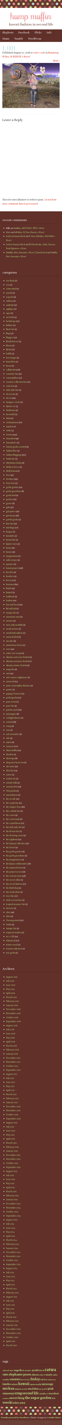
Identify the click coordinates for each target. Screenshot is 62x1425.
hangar (9, 531)
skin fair (9, 770)
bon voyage (11, 357)
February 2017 (12, 1098)
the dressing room (14, 835)
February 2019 (12, 1001)
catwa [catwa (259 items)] (50, 1369)
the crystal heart (13, 823)
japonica (9, 564)
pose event (11, 701)
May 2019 (10, 989)
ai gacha (9, 296)
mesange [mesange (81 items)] (47, 1384)
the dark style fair (14, 827)
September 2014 (13, 1215)
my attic (9, 641)
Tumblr (18, 38)
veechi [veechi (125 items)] (8, 1402)
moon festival (12, 636)
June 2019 (10, 985)
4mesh (9, 292)
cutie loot (10, 386)
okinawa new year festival (17, 657)
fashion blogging (13, 454)
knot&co (10, 576)
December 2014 (13, 1203)
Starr (8, 232)
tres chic (10, 895)
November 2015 (13, 1159)
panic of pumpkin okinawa (18, 685)
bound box (10, 361)
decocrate (10, 394)
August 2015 (11, 1171)
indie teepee (11, 560)
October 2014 (12, 1211)
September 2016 (13, 1118)
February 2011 (12, 1321)
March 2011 (11, 1317)
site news (10, 766)
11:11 (8, 284)
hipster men (11, 543)
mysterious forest (14, 645)
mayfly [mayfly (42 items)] (38, 1384)
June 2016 (10, 1130)
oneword (10, 681)
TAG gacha (11, 790)
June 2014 (10, 1227)
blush (8, 349)
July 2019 (10, 980)
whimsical (10, 940)
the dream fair (12, 831)
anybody (9, 305)
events (9, 434)
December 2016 (13, 1106)
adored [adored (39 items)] (6, 1370)
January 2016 (12, 1150)
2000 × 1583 (39, 52)
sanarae (9, 746)
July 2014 (10, 1223)
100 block (10, 280)
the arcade (11, 798)
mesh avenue (12, 628)
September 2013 (13, 1264)
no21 (8, 649)
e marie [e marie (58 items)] (48, 1374)
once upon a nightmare (16, 677)
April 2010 (10, 1341)
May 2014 (10, 1231)
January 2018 (12, 1053)
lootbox (9, 600)
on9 (8, 673)
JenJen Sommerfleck (15, 236)
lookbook (10, 596)
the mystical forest (14, 867)
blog (8, 333)
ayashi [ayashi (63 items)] (35, 1370)
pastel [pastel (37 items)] (44, 1389)
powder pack (12, 709)
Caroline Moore (54, 1417)
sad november (12, 734)
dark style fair (12, 389)
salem (8, 742)
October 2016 (12, 1114)
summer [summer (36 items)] (6, 1398)
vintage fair (11, 928)
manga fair (11, 612)
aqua (8, 313)
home (8, 547)
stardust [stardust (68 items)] (54, 1393)
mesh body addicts (14, 632)
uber (8, 912)
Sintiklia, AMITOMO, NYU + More (28, 228)
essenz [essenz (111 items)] (15, 1379)
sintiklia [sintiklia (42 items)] (42, 1393)
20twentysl (11, 288)
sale (8, 738)
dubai (8, 418)
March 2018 (11, 1045)
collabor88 (10, 369)
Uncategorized (13, 920)
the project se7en (14, 871)
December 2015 (13, 1155)
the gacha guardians (15, 855)
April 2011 (10, 1312)
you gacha (10, 952)
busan (8, 365)
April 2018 (10, 1041)
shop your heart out (15, 762)
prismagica (11, 713)
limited (9, 592)
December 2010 (13, 1329)
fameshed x (11, 442)
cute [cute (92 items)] (5, 1374)
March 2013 (11, 1288)
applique (10, 308)
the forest (10, 847)
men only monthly (14, 624)
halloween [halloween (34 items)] (52, 1379)
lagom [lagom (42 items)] (32, 1384)
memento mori (13, 616)
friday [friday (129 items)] (35, 1379)
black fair (10, 329)
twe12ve (9, 908)
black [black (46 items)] (41, 1370)
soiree (9, 774)
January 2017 (12, 1102)
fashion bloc (11, 450)
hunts (8, 551)
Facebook (24, 32)
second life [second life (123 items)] (30, 1393)
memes (9, 620)
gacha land (11, 495)
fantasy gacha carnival (16, 446)
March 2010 (11, 1345)
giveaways (10, 515)
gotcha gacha (12, 519)
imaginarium (12, 556)
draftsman (10, 410)
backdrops (10, 321)
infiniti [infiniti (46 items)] (14, 1384)
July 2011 (10, 1300)
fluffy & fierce (12, 467)
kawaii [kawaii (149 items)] (23, 1383)
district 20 (10, 406)
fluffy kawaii (11, 470)
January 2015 (12, 1199)
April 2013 (10, 1284)
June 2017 (10, 1082)
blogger (9, 337)
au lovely (10, 317)
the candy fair (12, 802)
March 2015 (11, 1191)
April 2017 (10, 1090)
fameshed (10, 438)
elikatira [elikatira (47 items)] (35, 1374)
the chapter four (13, 806)
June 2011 (10, 1304)
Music (6, 38)
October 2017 (12, 1066)
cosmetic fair (12, 373)
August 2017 (11, 1074)
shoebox (9, 754)
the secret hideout (14, 883)
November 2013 (13, 1256)
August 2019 (11, 976)
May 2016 (10, 1134)
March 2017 (11, 1094)
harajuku (10, 535)
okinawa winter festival (16, 665)
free (8, 475)
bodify (8, 353)
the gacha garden (14, 851)
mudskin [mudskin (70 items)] (33, 1389)
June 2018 (10, 1033)
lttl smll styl (11, 608)
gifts (8, 507)
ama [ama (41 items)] (11, 1370)
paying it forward (14, 693)
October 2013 (12, 1260)
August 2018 (11, 1025)
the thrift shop (12, 887)
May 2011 (10, 1308)
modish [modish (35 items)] (24, 1389)
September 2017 (13, 1069)
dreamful (10, 414)
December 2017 (13, 1057)
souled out (11, 778)
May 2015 (10, 1183)
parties (9, 689)
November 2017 (13, 1061)
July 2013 (10, 1272)
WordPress (34, 38)
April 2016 (10, 1138)
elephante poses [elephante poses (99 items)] (20, 1374)
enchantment (12, 422)
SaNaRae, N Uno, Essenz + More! (29, 232)
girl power (11, 511)
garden (9, 499)
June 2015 (10, 1179)
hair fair (9, 523)
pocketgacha (12, 697)
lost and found (12, 604)
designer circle (13, 402)
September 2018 (13, 1021)
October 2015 (12, 1163)
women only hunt (14, 948)
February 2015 (12, 1195)
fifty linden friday (13, 462)
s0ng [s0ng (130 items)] (18, 1393)
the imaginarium (13, 859)
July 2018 (10, 1029)
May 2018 (10, 1037)
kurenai (9, 580)
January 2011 (12, 1325)
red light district (13, 717)
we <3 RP (10, 936)
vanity (8, 924)
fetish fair (10, 458)
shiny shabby (11, 750)
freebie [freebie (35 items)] (27, 1379)
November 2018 (13, 1013)
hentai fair (10, 539)
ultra (8, 916)
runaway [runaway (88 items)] (8, 1393)
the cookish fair (13, 811)
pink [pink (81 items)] (50, 1389)
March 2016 (11, 1142)
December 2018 (13, 1009)
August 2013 (11, 1268)
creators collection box (16, 381)
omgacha (10, 669)
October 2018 (12, 1017)
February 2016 (12, 1147)
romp (8, 726)
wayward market (13, 932)
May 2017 (10, 1086)
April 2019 (10, 993)
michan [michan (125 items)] (8, 1388)
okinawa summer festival (17, 661)
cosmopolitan (12, 377)
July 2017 (10, 1078)
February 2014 (12, 1244)
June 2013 (10, 1276)
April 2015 (10, 1187)
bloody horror (12, 341)
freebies (9, 479)
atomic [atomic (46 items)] (27, 1370)
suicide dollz (11, 782)
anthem (9, 300)
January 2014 (12, 1248)
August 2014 (11, 1219)
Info (49, 32)
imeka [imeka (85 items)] (7, 1384)
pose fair (10, 705)
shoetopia (10, 758)
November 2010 (13, 1333)
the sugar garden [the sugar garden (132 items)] (38, 1397)
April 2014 (10, 1236)
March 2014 (11, 1240)
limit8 (8, 588)
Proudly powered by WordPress (15, 1417)
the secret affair (13, 879)
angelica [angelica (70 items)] (19, 1370)
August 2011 (11, 1296)
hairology (10, 527)
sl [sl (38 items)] (47, 1393)
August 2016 (11, 1122)
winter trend (12, 944)
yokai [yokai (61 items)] (22, 1403)
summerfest (12, 786)
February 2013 (12, 1292)
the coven (10, 815)
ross (8, 730)
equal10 (9, 426)
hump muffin (31, 15)
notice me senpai (14, 653)
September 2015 (13, 1167)
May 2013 (10, 1280)
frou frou (10, 483)
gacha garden (12, 487)
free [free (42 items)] (22, 1379)
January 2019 (12, 1005)
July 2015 (10, 1175)
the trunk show (13, 892)
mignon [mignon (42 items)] (18, 1389)
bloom (9, 345)
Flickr (38, 32)
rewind (9, 721)
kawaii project (12, 568)
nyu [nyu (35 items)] (40, 1389)
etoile (8, 430)
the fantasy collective (15, 843)
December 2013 (13, 1252)
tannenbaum (12, 794)
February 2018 (12, 1049)
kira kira (9, 572)
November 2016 (13, 1110)
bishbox (9, 325)
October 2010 (12, 1337)
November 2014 (13, 1207)
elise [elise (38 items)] (42, 1375)
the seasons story (14, 875)
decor (8, 398)
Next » (56, 60)
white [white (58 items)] (16, 1402)
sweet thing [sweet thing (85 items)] (16, 1398)
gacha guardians (13, 491)
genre (9, 503)
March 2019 (11, 997)
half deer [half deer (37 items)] (44, 1379)
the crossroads (13, 819)
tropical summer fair (15, 904)
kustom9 (10, 584)
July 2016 (10, 1126)
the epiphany (11, 839)
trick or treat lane (14, 900)
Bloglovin (7, 32)
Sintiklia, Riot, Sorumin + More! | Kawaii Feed (26, 252)
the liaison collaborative (16, 863)
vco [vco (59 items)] (53, 1398)
